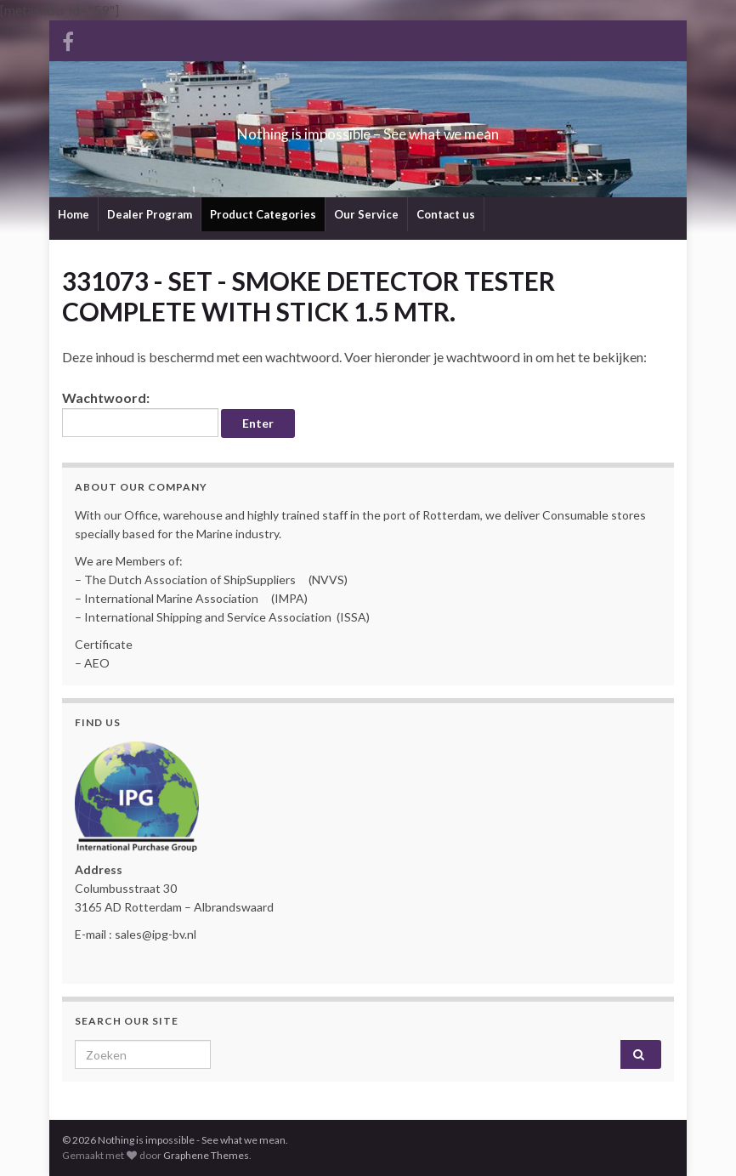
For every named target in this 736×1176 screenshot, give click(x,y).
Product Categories (263, 214)
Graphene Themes (206, 1155)
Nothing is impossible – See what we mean (368, 128)
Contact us (445, 214)
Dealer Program (149, 214)
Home (73, 214)
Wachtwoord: (140, 413)
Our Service (366, 214)
